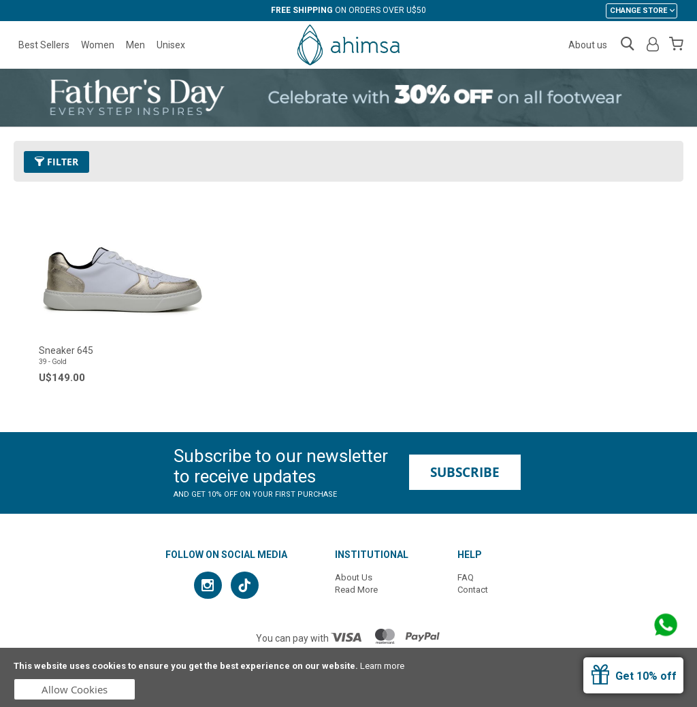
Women (97, 44)
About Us (353, 577)
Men (135, 44)
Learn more (382, 666)
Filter (56, 161)
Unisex (171, 44)
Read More (356, 590)
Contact (472, 590)
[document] (348, 677)
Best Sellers (43, 44)
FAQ (465, 577)
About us (587, 44)
